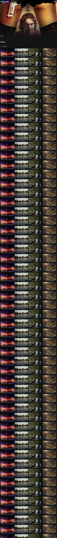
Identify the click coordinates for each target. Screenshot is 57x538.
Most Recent (5, 46)
